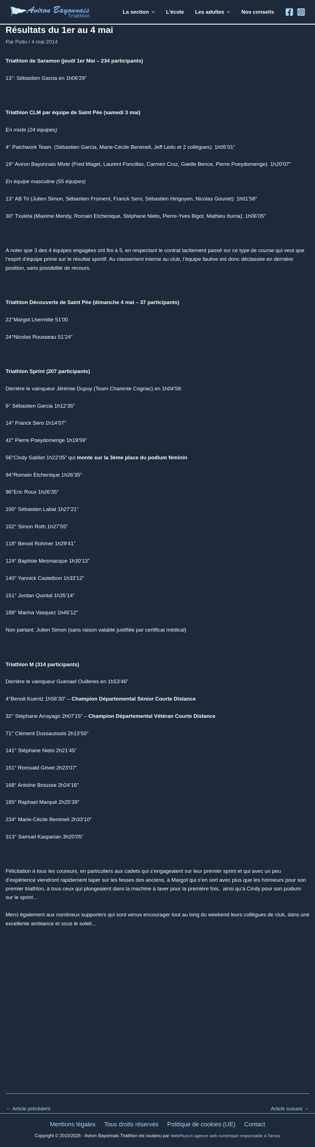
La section (141, 11)
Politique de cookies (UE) (202, 1124)
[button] (154, 11)
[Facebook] (289, 12)
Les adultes (213, 11)
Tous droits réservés (131, 1124)
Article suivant (289, 1108)
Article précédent (29, 1108)
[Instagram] (301, 12)
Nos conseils (258, 11)
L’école (176, 11)
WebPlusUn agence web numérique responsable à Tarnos (225, 1136)
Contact (255, 1124)
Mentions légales (73, 1124)
